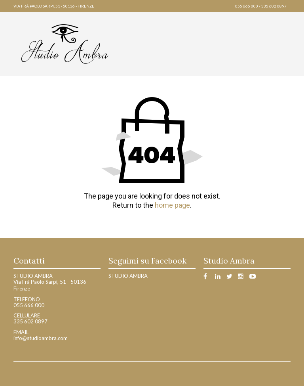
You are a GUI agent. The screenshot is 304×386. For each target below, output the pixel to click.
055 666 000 (246, 6)
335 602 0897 (274, 6)
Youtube (254, 278)
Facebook (208, 278)
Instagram (243, 278)
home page (172, 205)
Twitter (231, 278)
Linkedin (220, 278)
